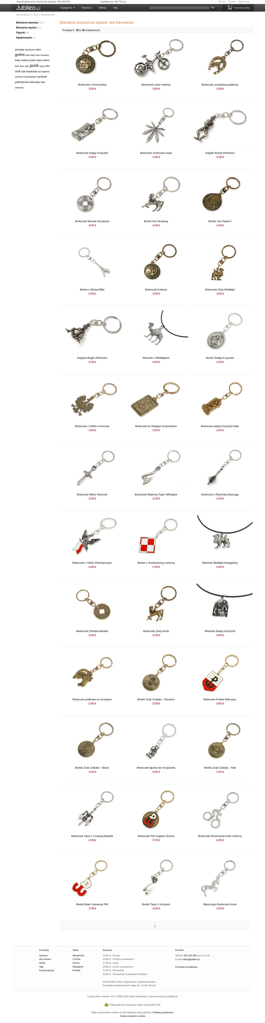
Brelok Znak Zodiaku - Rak (220, 767)
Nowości (87, 7)
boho (38, 49)
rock (18, 71)
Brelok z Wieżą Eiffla (92, 289)
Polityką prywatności (163, 1012)
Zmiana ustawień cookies (132, 1016)
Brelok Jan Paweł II (220, 221)
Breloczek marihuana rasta (156, 152)
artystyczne (30, 50)
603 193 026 (190, 955)
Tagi (41, 967)
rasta (41, 66)
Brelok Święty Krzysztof (220, 357)
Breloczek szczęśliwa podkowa (220, 84)
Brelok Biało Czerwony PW (92, 904)
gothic (20, 54)
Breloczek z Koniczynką (92, 84)
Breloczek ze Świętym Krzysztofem (156, 426)
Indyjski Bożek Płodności (220, 152)
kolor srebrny (22, 60)
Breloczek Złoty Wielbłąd (220, 289)
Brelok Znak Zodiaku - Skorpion (156, 699)
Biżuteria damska (27, 22)
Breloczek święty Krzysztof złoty (220, 426)
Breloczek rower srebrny (156, 84)
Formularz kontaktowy (186, 967)
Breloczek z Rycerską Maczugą (220, 494)
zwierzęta (19, 88)
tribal (43, 82)
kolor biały (30, 55)
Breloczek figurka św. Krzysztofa (156, 767)
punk (34, 65)
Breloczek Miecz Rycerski (92, 494)
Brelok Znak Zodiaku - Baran (92, 767)
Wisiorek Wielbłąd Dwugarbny (220, 562)
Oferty (102, 7)
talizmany (35, 82)
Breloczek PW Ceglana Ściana (156, 836)
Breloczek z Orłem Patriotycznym (92, 562)
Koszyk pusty (242, 7)
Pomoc (222, 1)
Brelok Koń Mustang (156, 221)
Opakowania (24, 37)
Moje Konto (244, 1)
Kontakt (232, 1)
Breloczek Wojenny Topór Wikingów (156, 494)
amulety (19, 49)
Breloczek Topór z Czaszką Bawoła (92, 836)
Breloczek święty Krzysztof (92, 152)
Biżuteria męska (26, 27)
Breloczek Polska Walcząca (220, 699)
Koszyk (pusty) (46, 970)
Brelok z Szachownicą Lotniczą (156, 562)
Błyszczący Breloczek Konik (219, 904)
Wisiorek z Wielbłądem (156, 357)
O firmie (77, 959)
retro (47, 66)
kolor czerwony (42, 55)
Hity (115, 7)
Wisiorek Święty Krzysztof (220, 631)
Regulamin (78, 967)
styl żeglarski (43, 72)
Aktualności (78, 955)
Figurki (20, 32)
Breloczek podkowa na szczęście (92, 699)
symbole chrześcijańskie (26, 77)
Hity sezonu (45, 959)
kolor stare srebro (40, 60)
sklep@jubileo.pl (191, 959)
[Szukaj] (179, 8)
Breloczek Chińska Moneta (92, 631)
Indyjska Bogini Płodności (92, 357)
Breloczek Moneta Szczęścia (92, 221)
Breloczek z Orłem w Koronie (92, 426)
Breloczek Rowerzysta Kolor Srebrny (220, 836)
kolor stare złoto (22, 66)
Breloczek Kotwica (156, 289)
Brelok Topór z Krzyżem (156, 904)
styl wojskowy (29, 71)
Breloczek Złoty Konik (156, 631)
